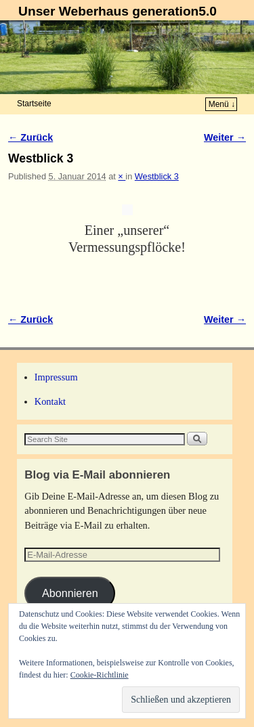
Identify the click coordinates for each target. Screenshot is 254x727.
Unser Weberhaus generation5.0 (117, 11)
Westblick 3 (157, 176)
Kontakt (50, 401)
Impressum (56, 377)
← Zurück (30, 137)
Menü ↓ (222, 104)
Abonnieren (70, 593)
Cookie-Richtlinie (99, 675)
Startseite (34, 103)
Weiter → (225, 137)
